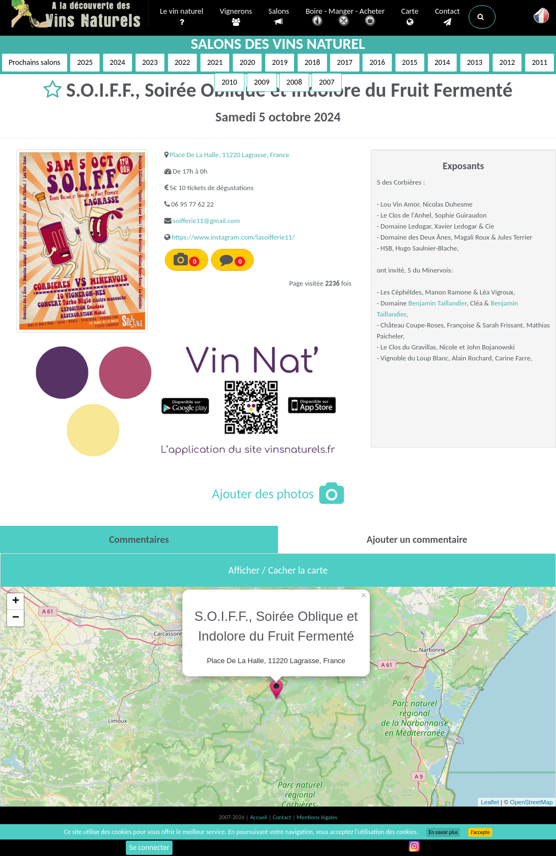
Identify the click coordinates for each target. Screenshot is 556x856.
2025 (84, 62)
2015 (410, 62)
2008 (294, 82)
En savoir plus (443, 832)
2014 (442, 62)
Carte (409, 17)
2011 (539, 62)
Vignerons (236, 17)
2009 (261, 82)
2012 (507, 62)
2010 (229, 82)
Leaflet (490, 802)
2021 (215, 62)
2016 (377, 62)
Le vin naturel (181, 17)
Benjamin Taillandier (437, 303)
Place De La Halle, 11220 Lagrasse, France (230, 155)
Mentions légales (317, 817)
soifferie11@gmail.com (206, 220)
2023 (150, 62)
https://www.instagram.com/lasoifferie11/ (233, 237)
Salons (279, 16)
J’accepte (480, 832)
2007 (326, 82)
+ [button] (15, 601)
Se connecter (149, 847)
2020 (247, 62)
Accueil (259, 817)
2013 (474, 62)
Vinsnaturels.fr (80, 15)
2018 (312, 62)
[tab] (139, 539)
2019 (279, 62)
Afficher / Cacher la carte (278, 570)
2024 (117, 62)
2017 (344, 62)
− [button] (15, 618)
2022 (182, 62)
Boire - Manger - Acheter (345, 18)
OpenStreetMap (531, 802)
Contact (447, 17)
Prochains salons (34, 62)
